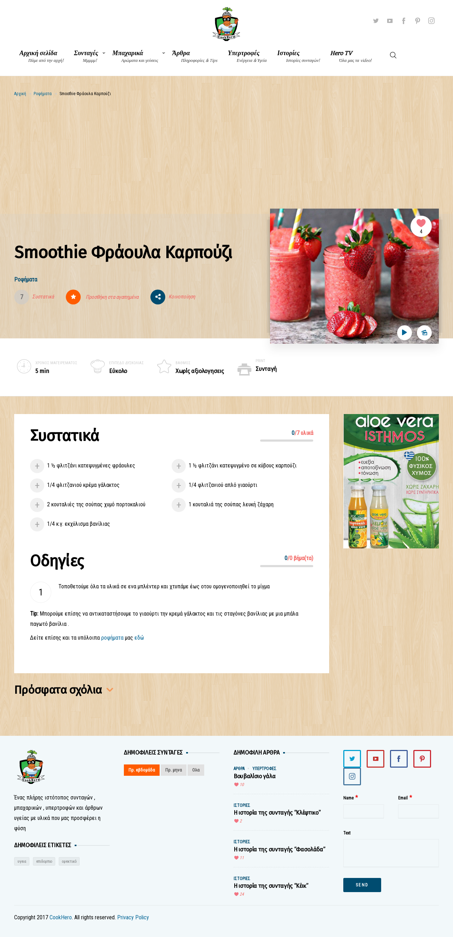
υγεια (21, 861)
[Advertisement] (226, 150)
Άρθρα (194, 56)
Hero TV (350, 56)
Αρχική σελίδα (41, 56)
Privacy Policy (133, 917)
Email (403, 798)
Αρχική (20, 93)
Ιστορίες (298, 56)
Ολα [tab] (196, 770)
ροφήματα (112, 637)
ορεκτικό (69, 861)
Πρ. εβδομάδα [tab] (141, 770)
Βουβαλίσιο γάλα (254, 776)
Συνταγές (86, 56)
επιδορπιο (44, 861)
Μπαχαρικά (135, 56)
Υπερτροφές (247, 56)
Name (348, 798)
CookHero (61, 917)
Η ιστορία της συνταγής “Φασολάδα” (279, 849)
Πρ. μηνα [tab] (173, 770)
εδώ (139, 637)
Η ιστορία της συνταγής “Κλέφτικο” (277, 812)
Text (346, 833)
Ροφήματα (43, 93)
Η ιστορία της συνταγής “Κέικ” (271, 886)
